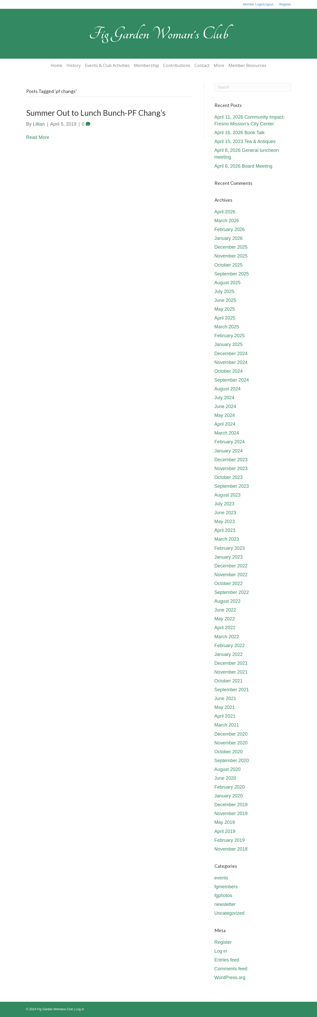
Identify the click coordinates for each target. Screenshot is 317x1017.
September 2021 (231, 689)
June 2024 (225, 406)
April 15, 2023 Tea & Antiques (245, 141)
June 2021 (225, 698)
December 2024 (231, 353)
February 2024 (229, 441)
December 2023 (231, 459)
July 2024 (224, 397)
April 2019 (224, 831)
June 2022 (225, 610)
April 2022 (224, 627)
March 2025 (226, 326)
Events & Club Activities (107, 65)
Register (285, 4)
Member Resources (247, 65)
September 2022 (231, 592)
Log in (220, 951)
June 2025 (225, 300)
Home (56, 65)
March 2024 (226, 433)
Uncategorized (229, 913)
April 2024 (224, 424)
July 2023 (224, 503)
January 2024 (228, 450)
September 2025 (231, 273)
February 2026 (229, 229)
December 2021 (231, 663)
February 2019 (229, 840)
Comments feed (230, 968)
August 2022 (227, 601)
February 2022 (229, 645)
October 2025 (228, 265)
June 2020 (225, 778)
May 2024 (224, 415)
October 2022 (228, 583)
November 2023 (231, 468)
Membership (146, 65)
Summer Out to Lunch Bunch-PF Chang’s (96, 112)
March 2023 (226, 539)
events (221, 877)
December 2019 (231, 804)
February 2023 (229, 548)
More (219, 65)
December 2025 (231, 247)
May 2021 (224, 707)
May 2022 (224, 618)
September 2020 (231, 760)
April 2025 (224, 318)
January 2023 (228, 557)
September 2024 (231, 380)
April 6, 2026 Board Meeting (243, 166)
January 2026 (228, 238)
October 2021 (228, 680)
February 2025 (229, 335)
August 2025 (227, 282)
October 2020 (228, 751)
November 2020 (231, 742)
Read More (37, 137)
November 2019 (231, 813)
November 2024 (231, 362)
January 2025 (228, 344)
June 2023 (225, 512)
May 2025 (224, 309)
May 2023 (224, 521)
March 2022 (226, 636)
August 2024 (227, 388)
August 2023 (227, 495)
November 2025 (231, 256)
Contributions (176, 65)
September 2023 (231, 486)
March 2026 (226, 220)
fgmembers (226, 886)
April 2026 (224, 211)
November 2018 (231, 849)
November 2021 (231, 672)
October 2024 (228, 371)
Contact (202, 65)
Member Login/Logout (258, 4)
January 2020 (228, 795)
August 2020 (227, 769)
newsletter (225, 904)
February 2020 (229, 787)
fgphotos (223, 895)
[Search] (252, 87)
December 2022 (231, 565)
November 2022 (231, 574)
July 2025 (224, 291)
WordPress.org (230, 977)
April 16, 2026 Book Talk (239, 132)
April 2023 (224, 530)
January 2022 (228, 654)
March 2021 (226, 725)
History (73, 65)
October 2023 (228, 477)
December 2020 (231, 734)
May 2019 (224, 822)
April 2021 (224, 716)
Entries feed (226, 959)
